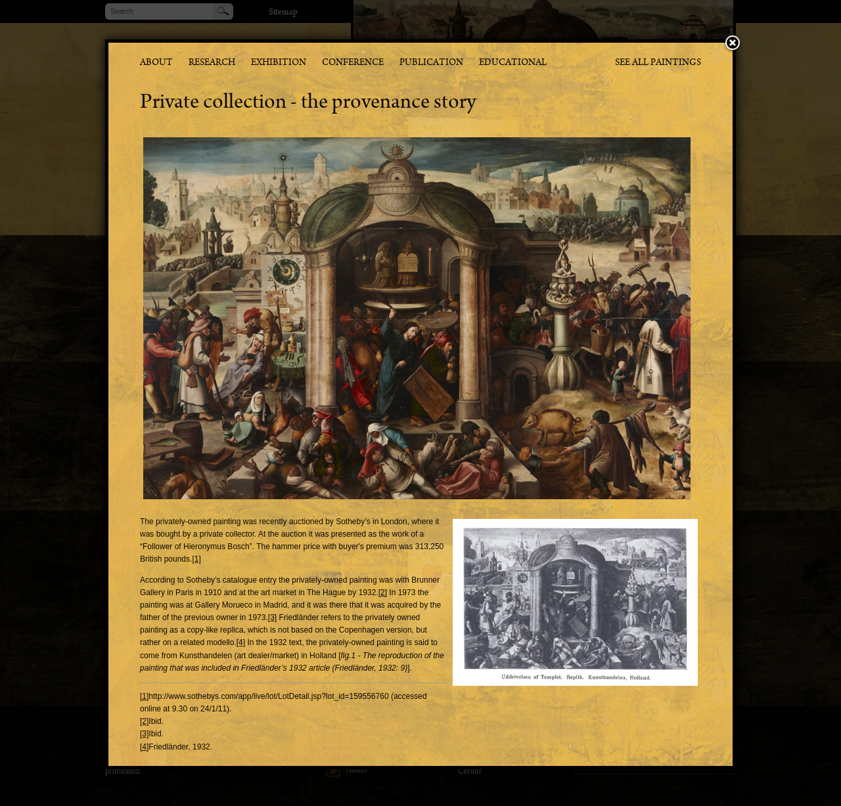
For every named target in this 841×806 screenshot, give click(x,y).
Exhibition (278, 63)
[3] (272, 617)
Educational (513, 63)
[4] (241, 642)
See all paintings (658, 63)
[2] (382, 592)
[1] (196, 559)
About (156, 63)
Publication (431, 63)
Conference (353, 63)
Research (212, 63)
